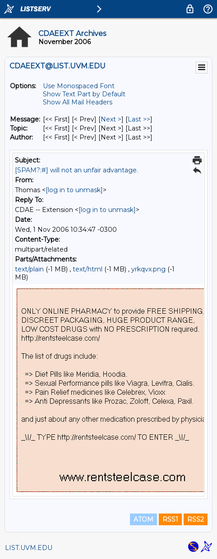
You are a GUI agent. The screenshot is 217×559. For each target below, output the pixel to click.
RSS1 (170, 519)
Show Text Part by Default (84, 94)
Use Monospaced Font (79, 86)
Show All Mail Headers (77, 102)
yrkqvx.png (148, 269)
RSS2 (195, 519)
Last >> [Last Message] (139, 119)
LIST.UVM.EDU (28, 548)
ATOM (143, 519)
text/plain (29, 269)
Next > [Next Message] (111, 119)
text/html (87, 269)
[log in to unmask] (74, 190)
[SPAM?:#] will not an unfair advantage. (76, 170)
